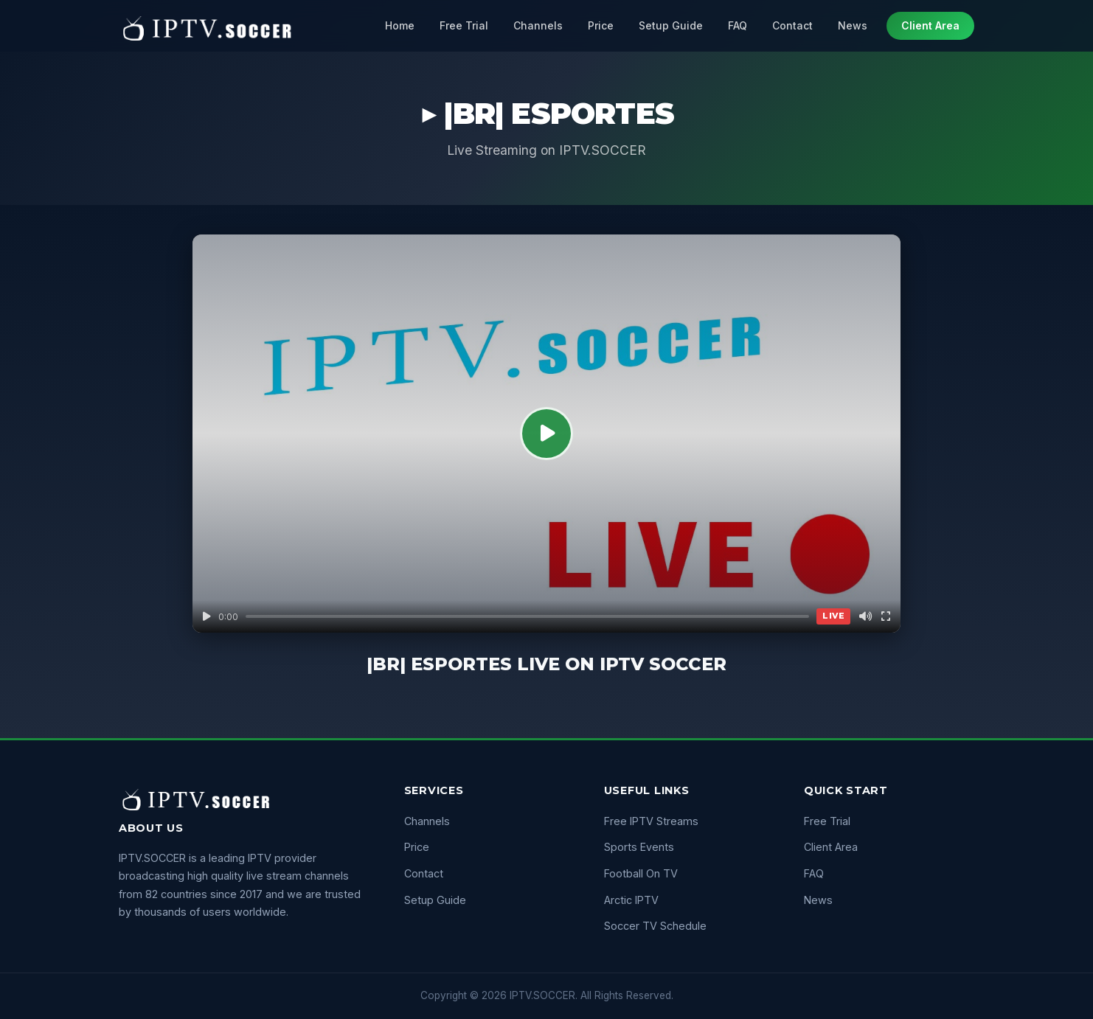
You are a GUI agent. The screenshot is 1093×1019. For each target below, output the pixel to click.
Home (399, 25)
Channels (538, 25)
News (852, 25)
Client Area (930, 25)
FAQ (737, 25)
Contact (792, 25)
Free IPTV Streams (651, 821)
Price (601, 25)
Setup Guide (671, 25)
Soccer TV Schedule (655, 925)
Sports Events (639, 847)
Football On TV (641, 873)
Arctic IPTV (631, 900)
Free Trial (464, 25)
